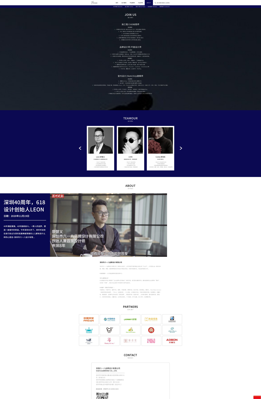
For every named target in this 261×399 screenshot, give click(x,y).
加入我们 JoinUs (129, 6)
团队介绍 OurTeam (140, 6)
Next (181, 150)
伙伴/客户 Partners (152, 6)
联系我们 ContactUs (165, 6)
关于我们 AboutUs (117, 6)
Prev (80, 150)
